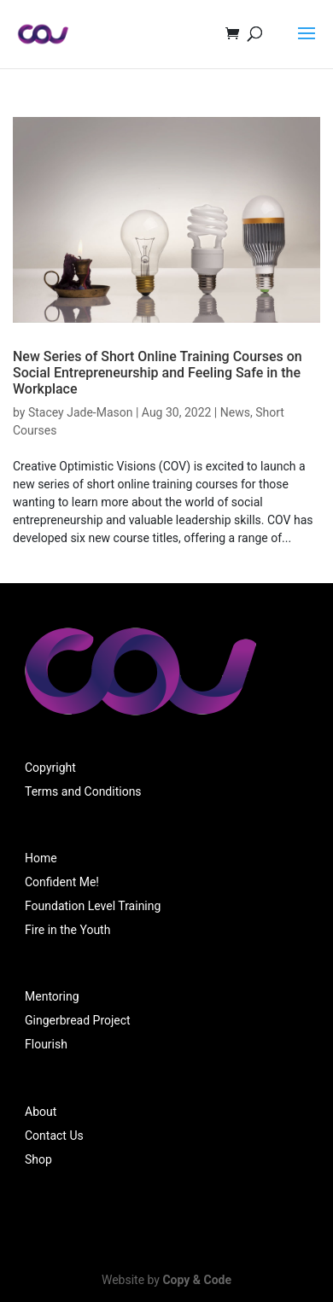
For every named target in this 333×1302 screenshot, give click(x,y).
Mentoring (52, 996)
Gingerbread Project (78, 1020)
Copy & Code (196, 1280)
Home (41, 858)
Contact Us (54, 1135)
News (235, 412)
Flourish (46, 1044)
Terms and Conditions (83, 791)
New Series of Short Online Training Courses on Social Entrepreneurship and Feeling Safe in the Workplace (157, 372)
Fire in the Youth (67, 930)
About (40, 1111)
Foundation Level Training (93, 906)
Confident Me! (62, 882)
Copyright (50, 767)
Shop (38, 1159)
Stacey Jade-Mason (80, 412)
